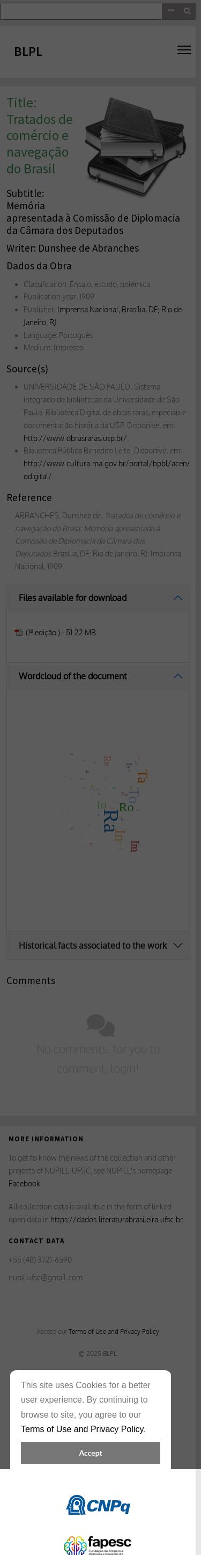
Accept (90, 1452)
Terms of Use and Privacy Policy (82, 1429)
